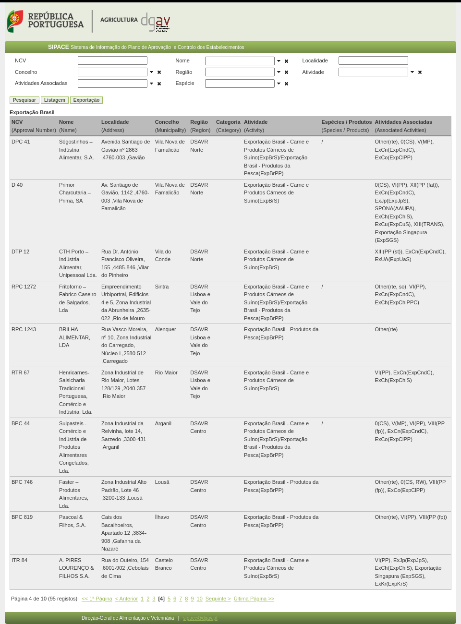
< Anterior (126, 598)
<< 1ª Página (97, 598)
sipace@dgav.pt (200, 618)
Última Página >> (254, 598)
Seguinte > (218, 598)
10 (200, 598)
